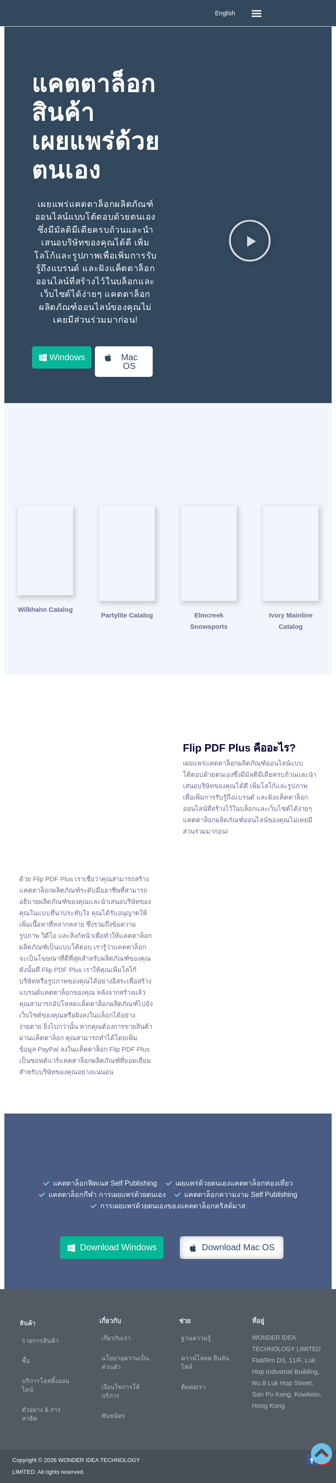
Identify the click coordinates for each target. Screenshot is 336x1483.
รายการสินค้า (40, 1334)
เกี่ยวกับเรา (116, 1332)
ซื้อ (26, 1355)
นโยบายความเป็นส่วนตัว (125, 1357)
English (225, 13)
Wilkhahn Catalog (45, 609)
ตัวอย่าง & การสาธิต (41, 1408)
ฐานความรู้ (196, 1332)
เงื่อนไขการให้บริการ (121, 1385)
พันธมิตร (113, 1410)
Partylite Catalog (127, 609)
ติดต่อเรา (193, 1381)
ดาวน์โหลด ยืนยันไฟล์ (205, 1357)
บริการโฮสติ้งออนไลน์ (46, 1379)
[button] (256, 13)
